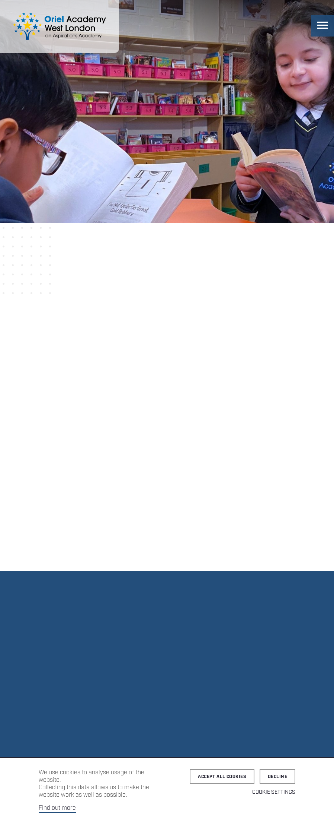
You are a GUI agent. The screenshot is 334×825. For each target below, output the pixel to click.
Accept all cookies (222, 777)
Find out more (57, 808)
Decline (277, 777)
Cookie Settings (273, 792)
